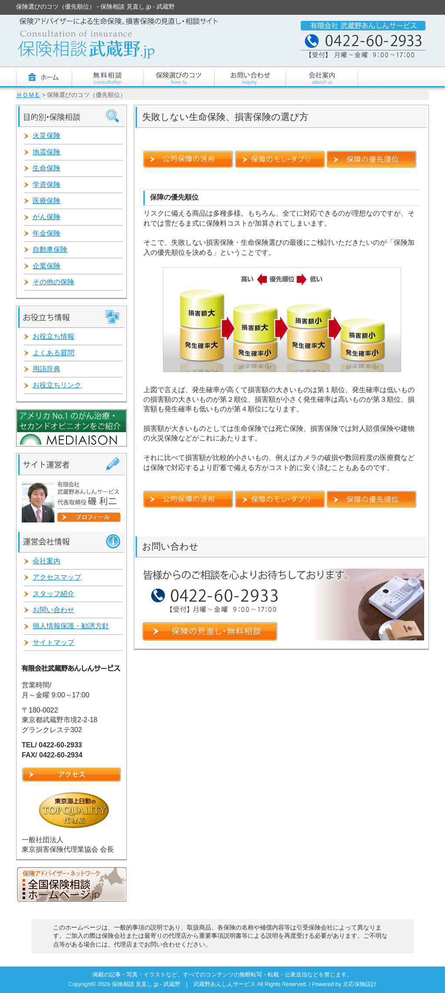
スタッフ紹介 (53, 593)
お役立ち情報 (53, 336)
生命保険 (46, 168)
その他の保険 (53, 282)
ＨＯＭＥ (28, 95)
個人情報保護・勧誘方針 (71, 626)
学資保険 (46, 184)
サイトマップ (53, 642)
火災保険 (46, 135)
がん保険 (46, 216)
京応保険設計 (360, 984)
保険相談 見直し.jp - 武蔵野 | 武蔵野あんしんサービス (184, 984)
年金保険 (46, 233)
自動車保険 (50, 249)
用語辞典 (46, 369)
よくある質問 (53, 353)
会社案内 (46, 561)
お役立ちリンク (57, 385)
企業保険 (46, 266)
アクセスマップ (57, 577)
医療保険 (46, 200)
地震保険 (46, 152)
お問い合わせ (53, 609)
